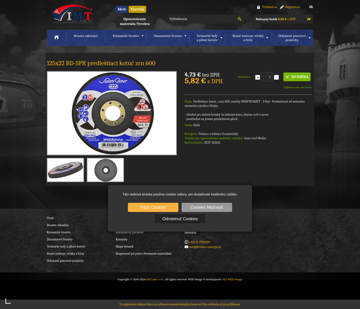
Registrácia (293, 7)
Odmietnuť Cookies (180, 219)
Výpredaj (137, 9)
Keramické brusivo (126, 36)
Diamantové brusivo (168, 36)
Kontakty (121, 239)
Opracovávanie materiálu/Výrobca (134, 21)
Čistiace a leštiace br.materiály (218, 134)
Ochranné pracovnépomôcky (292, 38)
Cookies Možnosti (207, 207)
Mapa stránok (124, 246)
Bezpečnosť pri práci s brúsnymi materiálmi (144, 253)
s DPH (275, 19)
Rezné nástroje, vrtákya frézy (248, 38)
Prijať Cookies (153, 207)
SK (311, 7)
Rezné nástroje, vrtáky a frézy (65, 253)
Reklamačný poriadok (129, 232)
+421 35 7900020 (199, 242)
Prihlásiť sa (269, 7)
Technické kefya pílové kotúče (207, 38)
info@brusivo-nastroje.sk (205, 247)
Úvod (50, 218)
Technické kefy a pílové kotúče (66, 246)
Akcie (122, 9)
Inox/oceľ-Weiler (255, 138)
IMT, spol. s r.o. (72, 14)
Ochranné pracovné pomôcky (65, 260)
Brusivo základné (86, 36)
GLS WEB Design (232, 279)
